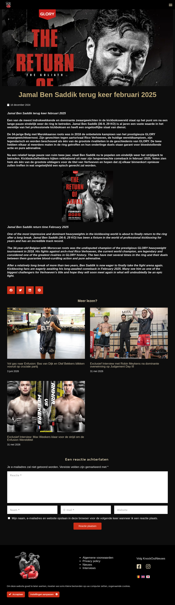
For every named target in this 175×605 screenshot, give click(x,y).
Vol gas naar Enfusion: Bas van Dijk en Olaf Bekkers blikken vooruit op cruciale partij (46, 365)
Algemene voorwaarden (98, 557)
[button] (170, 5)
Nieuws (87, 564)
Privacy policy (91, 561)
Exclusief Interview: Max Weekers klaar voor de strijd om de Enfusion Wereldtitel (45, 438)
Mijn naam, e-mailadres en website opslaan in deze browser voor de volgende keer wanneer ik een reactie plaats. (85, 518)
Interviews (89, 568)
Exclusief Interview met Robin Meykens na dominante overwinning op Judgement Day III (124, 365)
